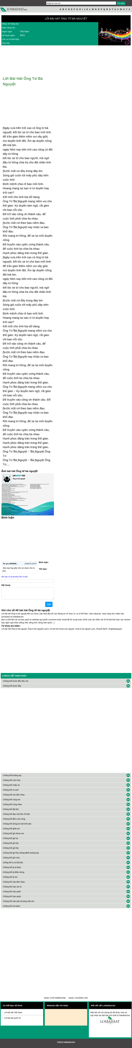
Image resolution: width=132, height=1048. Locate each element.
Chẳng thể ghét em (11, 831)
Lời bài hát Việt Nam (13, 1015)
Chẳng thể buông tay (12, 777)
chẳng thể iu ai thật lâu (13, 865)
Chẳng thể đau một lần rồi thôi (16, 816)
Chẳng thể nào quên (12, 894)
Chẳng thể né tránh (11, 908)
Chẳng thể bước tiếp (12, 688)
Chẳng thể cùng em (11, 802)
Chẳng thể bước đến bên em (15, 683)
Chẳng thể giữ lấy (11, 845)
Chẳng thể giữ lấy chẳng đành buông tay (21, 855)
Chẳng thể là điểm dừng (13, 874)
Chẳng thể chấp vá (11, 787)
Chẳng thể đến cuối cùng (14, 821)
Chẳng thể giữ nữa (11, 860)
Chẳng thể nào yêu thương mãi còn (18, 903)
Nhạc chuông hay (78, 1000)
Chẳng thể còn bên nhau (14, 797)
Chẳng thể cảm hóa (11, 782)
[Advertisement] (27, 539)
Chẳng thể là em (10, 879)
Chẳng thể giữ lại (10, 840)
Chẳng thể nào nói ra (12, 889)
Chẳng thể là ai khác (12, 869)
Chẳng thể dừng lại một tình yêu (17, 826)
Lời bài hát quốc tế (12, 1020)
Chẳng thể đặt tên (11, 811)
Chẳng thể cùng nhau (12, 807)
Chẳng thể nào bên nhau (14, 884)
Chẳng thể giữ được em (13, 836)
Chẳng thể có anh (11, 792)
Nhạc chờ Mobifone (55, 1000)
